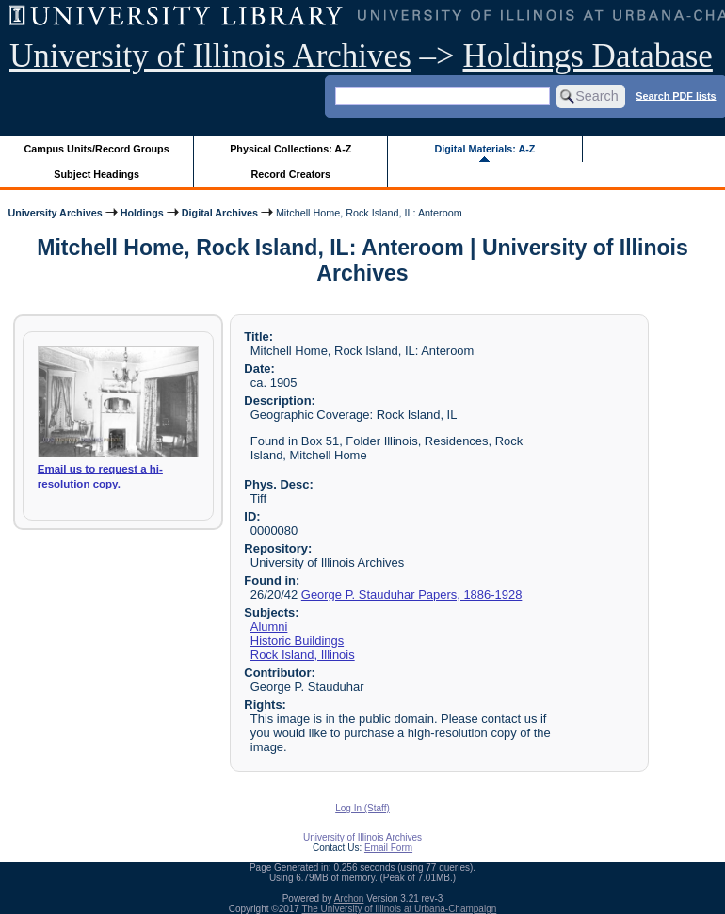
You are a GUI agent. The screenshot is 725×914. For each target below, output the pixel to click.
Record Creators (290, 174)
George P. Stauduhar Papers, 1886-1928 (412, 594)
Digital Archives (220, 212)
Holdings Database (588, 56)
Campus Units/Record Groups (96, 148)
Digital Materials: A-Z (484, 148)
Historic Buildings (297, 640)
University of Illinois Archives (210, 56)
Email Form (388, 847)
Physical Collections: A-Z (290, 148)
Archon (349, 898)
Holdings (142, 212)
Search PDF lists (676, 95)
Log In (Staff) (362, 808)
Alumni (269, 626)
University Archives (55, 212)
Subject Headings (96, 174)
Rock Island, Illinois (302, 655)
